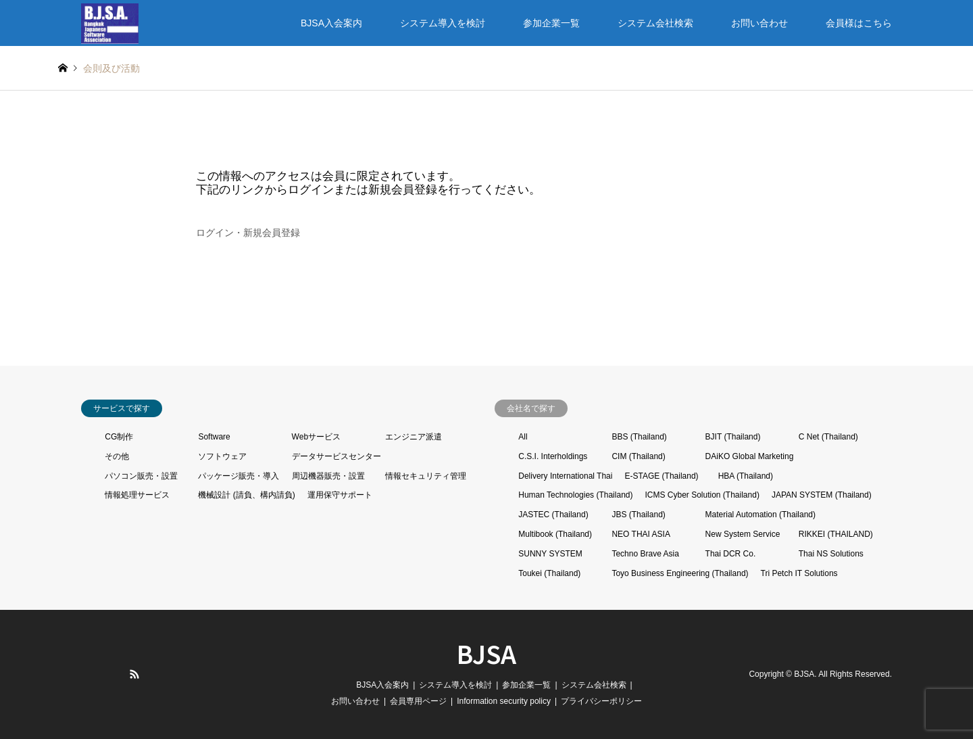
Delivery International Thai (565, 476)
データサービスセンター (336, 456)
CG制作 (119, 437)
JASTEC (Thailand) (553, 514)
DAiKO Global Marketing (749, 456)
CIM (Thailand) (638, 456)
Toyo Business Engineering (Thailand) (680, 573)
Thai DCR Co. (730, 553)
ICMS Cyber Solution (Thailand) (702, 495)
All (522, 437)
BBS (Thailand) (639, 437)
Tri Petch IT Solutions (799, 573)
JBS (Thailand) (638, 514)
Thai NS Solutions (831, 553)
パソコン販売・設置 (141, 476)
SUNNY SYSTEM (550, 553)
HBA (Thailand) (745, 476)
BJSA (486, 653)
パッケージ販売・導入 (238, 476)
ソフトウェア (222, 456)
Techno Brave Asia (645, 553)
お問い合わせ (759, 23)
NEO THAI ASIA (641, 534)
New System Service (742, 534)
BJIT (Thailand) (733, 437)
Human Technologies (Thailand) (575, 495)
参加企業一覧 (551, 23)
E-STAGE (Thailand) (661, 476)
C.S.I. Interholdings (552, 456)
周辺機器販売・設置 (328, 476)
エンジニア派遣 (413, 437)
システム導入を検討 (442, 23)
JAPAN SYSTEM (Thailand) (822, 495)
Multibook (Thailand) (555, 534)
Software (214, 437)
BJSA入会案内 (331, 23)
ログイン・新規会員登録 (248, 232)
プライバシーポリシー (601, 701)
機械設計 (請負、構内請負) (246, 495)
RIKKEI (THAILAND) (836, 534)
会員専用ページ (418, 701)
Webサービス (316, 437)
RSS (134, 674)
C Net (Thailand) (828, 437)
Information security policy (504, 701)
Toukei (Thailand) (549, 573)
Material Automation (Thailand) (760, 514)
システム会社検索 (655, 23)
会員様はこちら (859, 23)
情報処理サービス (137, 495)
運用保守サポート (339, 495)
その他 (117, 456)
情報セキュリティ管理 (425, 476)
